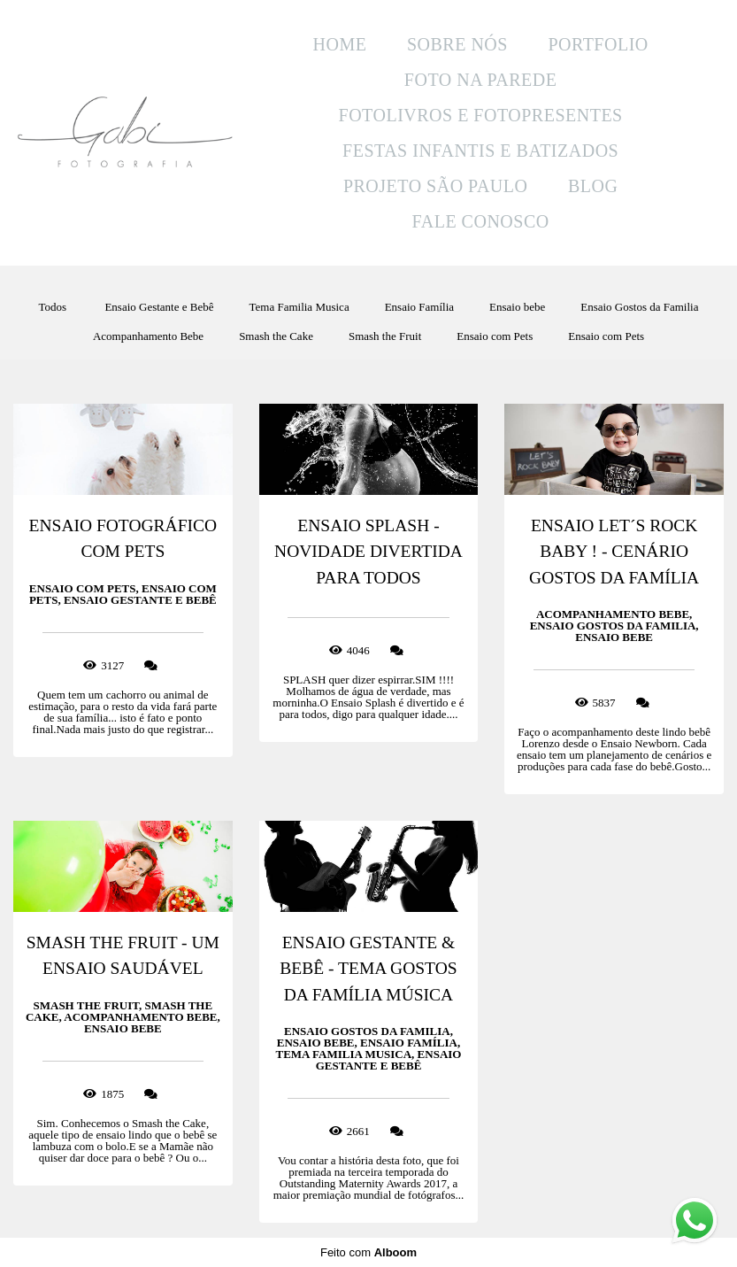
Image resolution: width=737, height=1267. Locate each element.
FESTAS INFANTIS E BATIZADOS (480, 150)
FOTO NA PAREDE (480, 79)
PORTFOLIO (598, 44)
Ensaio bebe (517, 307)
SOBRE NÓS (457, 44)
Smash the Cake (276, 336)
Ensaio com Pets (495, 336)
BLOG (593, 186)
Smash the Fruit (385, 336)
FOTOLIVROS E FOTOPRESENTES (481, 115)
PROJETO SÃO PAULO (435, 186)
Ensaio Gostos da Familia (639, 307)
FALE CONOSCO (480, 221)
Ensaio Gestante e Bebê (158, 307)
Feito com (368, 1252)
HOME (340, 44)
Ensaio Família (419, 307)
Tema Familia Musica (299, 307)
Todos (53, 307)
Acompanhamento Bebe (148, 336)
